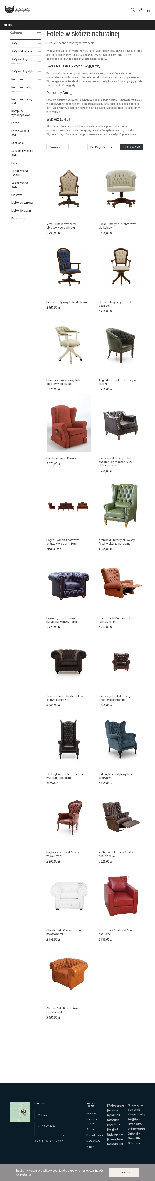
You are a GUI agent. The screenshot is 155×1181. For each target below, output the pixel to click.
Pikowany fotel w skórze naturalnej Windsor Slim (62, 619)
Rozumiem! (124, 1172)
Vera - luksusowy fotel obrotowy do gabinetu (61, 225)
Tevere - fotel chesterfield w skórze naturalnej (64, 697)
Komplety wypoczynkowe (21, 113)
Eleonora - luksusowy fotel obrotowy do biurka (63, 382)
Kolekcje (16, 194)
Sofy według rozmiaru (19, 61)
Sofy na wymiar (136, 1105)
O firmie (90, 1129)
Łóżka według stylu (19, 184)
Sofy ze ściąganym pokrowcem (134, 1119)
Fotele (15, 123)
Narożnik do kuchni (113, 1129)
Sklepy (90, 1146)
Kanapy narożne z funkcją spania (115, 1105)
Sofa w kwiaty (135, 1124)
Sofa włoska (134, 1143)
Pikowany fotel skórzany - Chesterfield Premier (116, 697)
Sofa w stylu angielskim (134, 1133)
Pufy (14, 163)
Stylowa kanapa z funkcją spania (136, 1128)
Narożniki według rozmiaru (21, 89)
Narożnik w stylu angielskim (115, 1134)
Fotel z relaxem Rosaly (61, 458)
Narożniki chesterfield (113, 1120)
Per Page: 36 (98, 147)
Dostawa (91, 1113)
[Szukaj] (133, 10)
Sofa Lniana (134, 1110)
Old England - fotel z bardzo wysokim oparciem (64, 776)
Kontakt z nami (94, 1135)
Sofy (14, 43)
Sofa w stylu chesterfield (134, 1138)
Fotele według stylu (20, 133)
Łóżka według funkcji (19, 172)
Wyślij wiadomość (49, 1141)
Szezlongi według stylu (22, 153)
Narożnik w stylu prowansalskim (115, 1139)
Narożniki (17, 79)
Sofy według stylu (22, 71)
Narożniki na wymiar (113, 1115)
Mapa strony (93, 1140)
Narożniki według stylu (21, 101)
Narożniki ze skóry (113, 1124)
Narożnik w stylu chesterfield (115, 1144)
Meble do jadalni (21, 210)
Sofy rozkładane (21, 51)
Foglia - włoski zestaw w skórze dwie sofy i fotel (62, 541)
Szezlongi (17, 143)
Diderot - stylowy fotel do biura (66, 302)
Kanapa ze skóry (136, 1114)
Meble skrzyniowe (22, 202)
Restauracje (18, 218)
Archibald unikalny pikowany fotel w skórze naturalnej (117, 541)
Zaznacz (55, 147)
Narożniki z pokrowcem (113, 1110)
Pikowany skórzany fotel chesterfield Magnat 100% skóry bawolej (115, 462)
